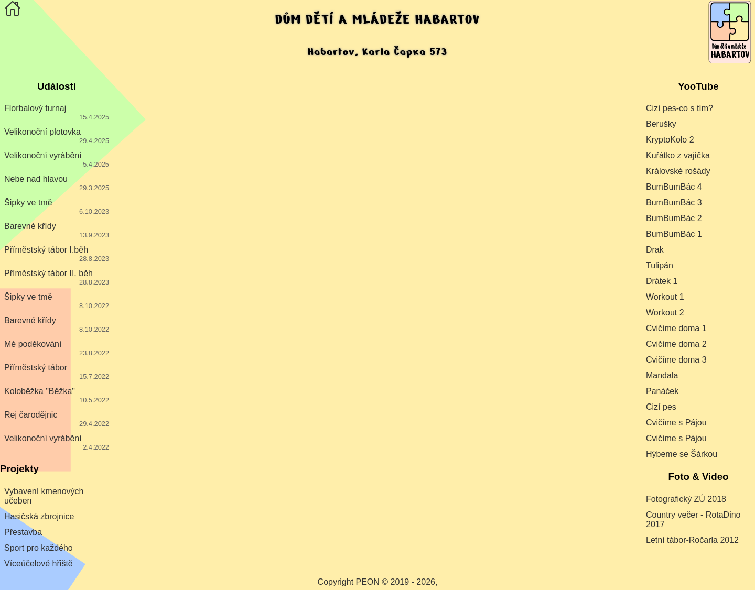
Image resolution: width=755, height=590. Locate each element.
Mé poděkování (56, 348)
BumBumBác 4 (674, 186)
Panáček (662, 391)
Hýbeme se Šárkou (681, 454)
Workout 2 (665, 312)
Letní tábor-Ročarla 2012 (692, 540)
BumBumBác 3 (674, 202)
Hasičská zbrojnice (39, 516)
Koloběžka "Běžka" (56, 395)
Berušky (661, 123)
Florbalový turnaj (56, 112)
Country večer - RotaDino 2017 (693, 519)
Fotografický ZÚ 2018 (686, 499)
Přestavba (23, 532)
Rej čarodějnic (56, 419)
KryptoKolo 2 (670, 139)
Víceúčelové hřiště (38, 563)
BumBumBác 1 (674, 234)
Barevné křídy (56, 230)
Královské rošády (678, 171)
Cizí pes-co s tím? (679, 108)
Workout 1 (665, 296)
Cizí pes (661, 406)
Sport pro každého (38, 547)
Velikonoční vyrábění (56, 159)
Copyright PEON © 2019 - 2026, (378, 581)
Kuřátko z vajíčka (678, 155)
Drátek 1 (661, 281)
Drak (655, 249)
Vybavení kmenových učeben (43, 496)
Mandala (662, 375)
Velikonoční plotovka (56, 136)
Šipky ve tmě (56, 206)
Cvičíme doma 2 (676, 344)
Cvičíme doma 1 (676, 328)
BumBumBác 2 (674, 218)
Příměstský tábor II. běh (56, 277)
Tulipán (659, 265)
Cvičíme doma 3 (676, 359)
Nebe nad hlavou (56, 183)
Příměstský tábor (56, 371)
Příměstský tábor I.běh (56, 254)
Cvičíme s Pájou (676, 422)
